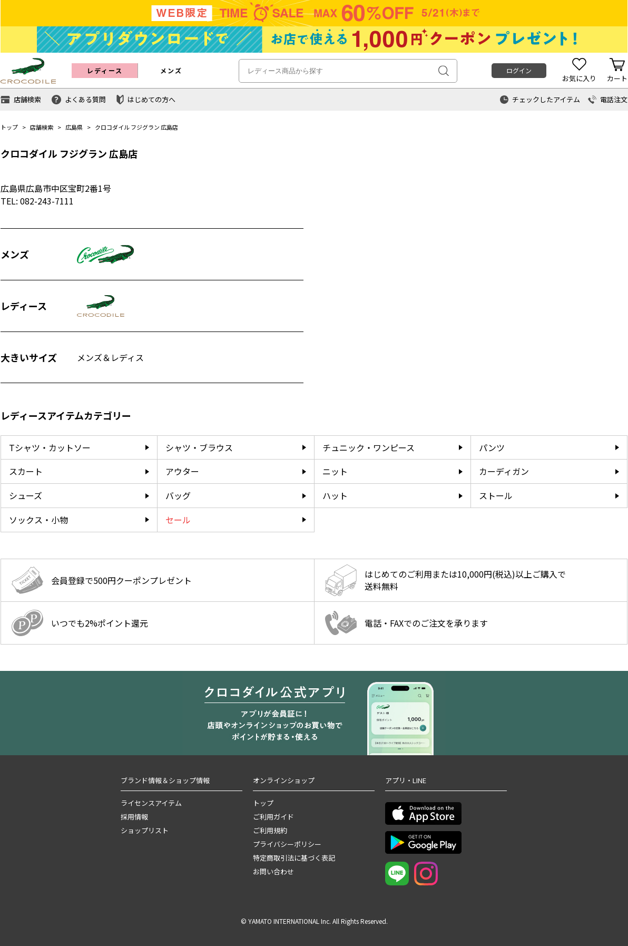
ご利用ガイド (273, 817)
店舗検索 (41, 127)
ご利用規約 (270, 830)
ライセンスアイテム (151, 803)
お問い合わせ (273, 871)
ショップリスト (145, 830)
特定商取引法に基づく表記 (294, 858)
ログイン (519, 70)
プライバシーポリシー (287, 844)
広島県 (74, 127)
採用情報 (134, 817)
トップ (9, 127)
